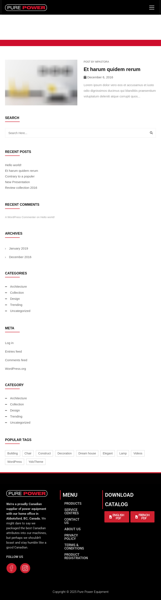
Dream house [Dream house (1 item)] (87, 453)
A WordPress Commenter (20, 217)
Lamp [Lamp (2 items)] (123, 453)
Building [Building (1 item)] (12, 453)
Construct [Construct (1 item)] (44, 453)
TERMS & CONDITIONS (74, 546)
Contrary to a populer (20, 176)
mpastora (102, 61)
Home (13, 32)
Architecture (18, 286)
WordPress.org (15, 368)
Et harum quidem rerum (112, 69)
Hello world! (13, 165)
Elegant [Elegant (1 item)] (108, 453)
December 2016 (20, 257)
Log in (9, 343)
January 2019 (18, 248)
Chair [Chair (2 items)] (28, 453)
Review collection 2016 (21, 187)
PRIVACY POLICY (71, 537)
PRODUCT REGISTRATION (76, 556)
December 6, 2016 (100, 77)
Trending (16, 304)
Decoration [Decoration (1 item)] (64, 453)
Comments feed (16, 360)
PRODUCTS (73, 504)
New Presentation (17, 182)
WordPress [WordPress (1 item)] (14, 461)
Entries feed (13, 351)
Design (15, 298)
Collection (17, 292)
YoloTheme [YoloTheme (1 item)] (36, 461)
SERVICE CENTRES (71, 511)
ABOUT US (72, 529)
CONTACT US (71, 521)
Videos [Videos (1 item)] (137, 453)
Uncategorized (20, 311)
